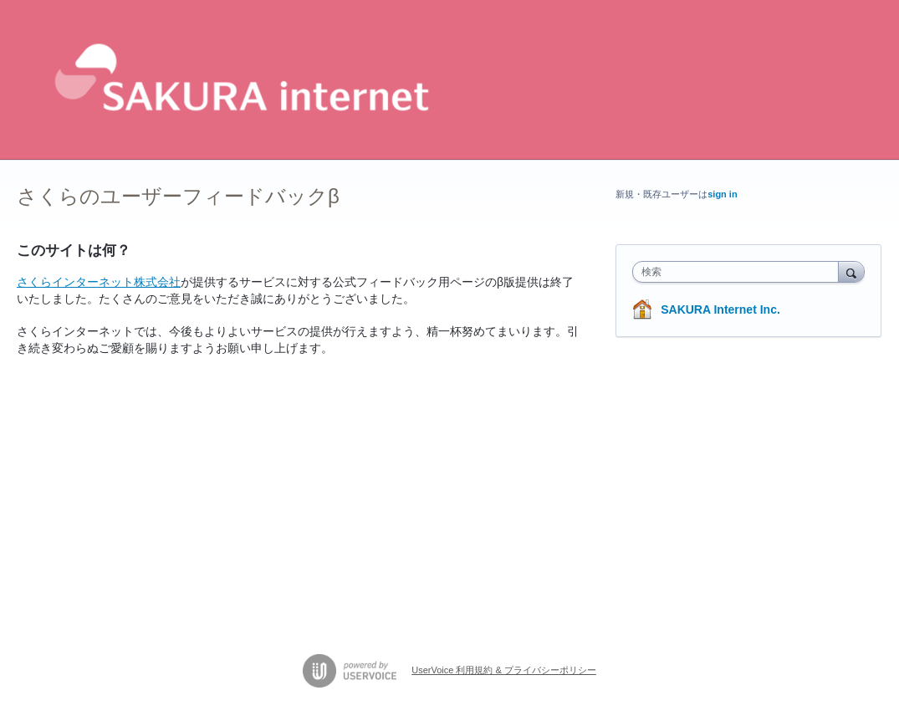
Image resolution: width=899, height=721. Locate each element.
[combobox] (739, 272)
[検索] (851, 271)
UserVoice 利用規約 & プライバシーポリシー (503, 670)
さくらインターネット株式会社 (99, 282)
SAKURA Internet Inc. (720, 309)
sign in (722, 194)
